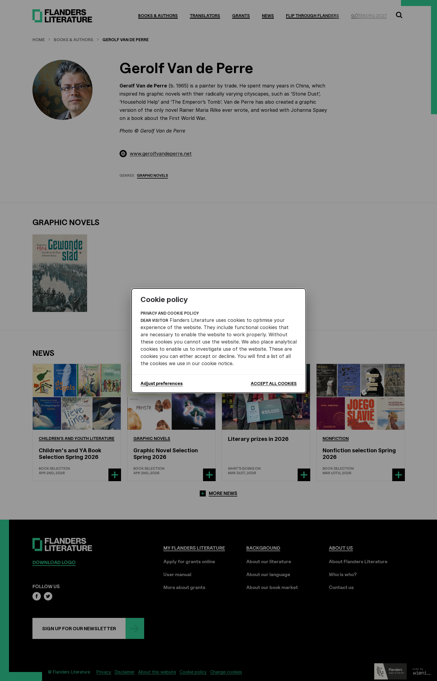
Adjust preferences (162, 383)
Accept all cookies (274, 383)
